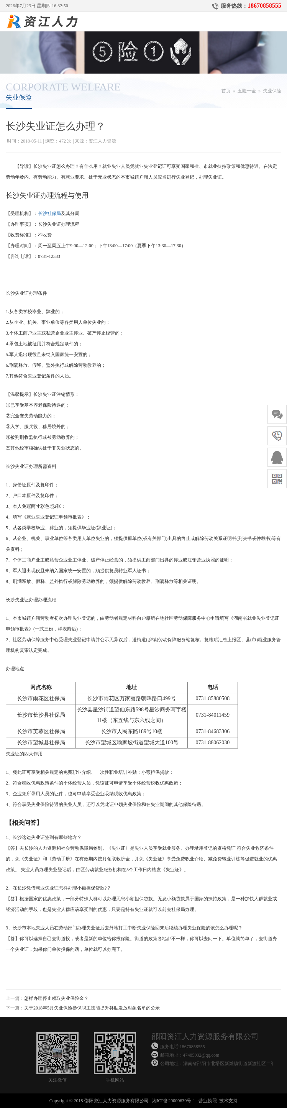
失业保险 (272, 91)
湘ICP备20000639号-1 (173, 1100)
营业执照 (207, 1100)
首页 (226, 91)
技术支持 (228, 1100)
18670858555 (264, 5)
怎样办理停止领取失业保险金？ (56, 998)
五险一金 (247, 91)
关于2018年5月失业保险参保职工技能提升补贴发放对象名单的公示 (92, 1008)
